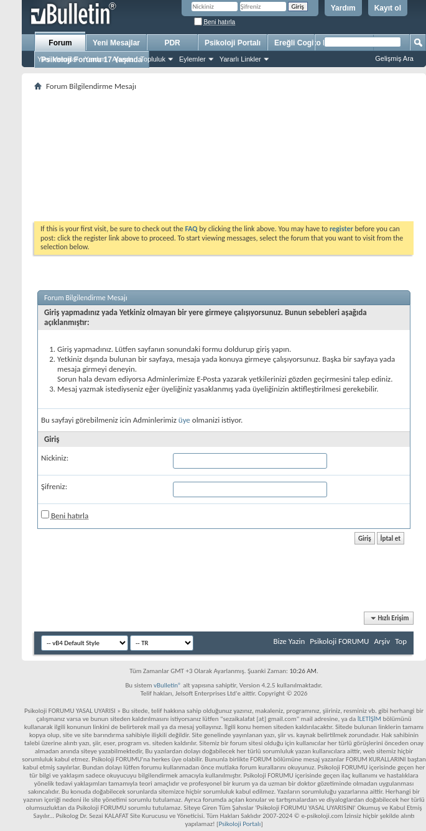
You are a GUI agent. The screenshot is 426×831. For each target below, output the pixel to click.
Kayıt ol (387, 8)
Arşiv (382, 641)
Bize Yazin (289, 641)
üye (184, 420)
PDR (172, 43)
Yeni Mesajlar (57, 59)
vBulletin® (168, 685)
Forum (60, 43)
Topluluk (153, 59)
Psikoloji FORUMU (339, 641)
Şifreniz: (54, 486)
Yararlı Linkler (240, 59)
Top (401, 641)
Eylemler (192, 59)
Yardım (343, 8)
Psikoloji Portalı (233, 43)
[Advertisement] (224, 156)
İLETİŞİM (369, 719)
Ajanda (122, 59)
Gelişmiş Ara (394, 58)
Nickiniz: (54, 457)
